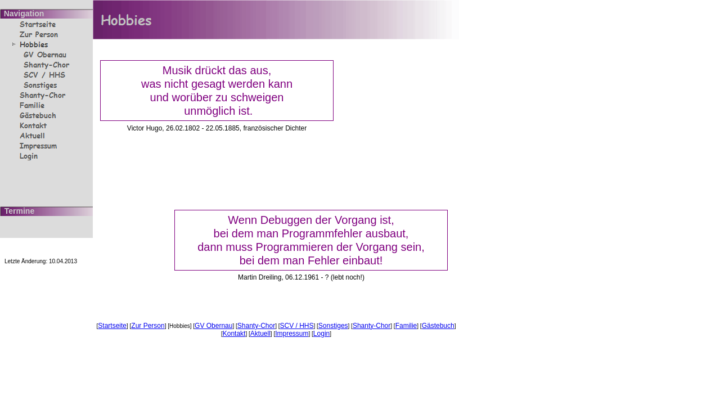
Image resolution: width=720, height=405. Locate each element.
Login (321, 334)
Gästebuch (438, 326)
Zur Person (147, 326)
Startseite (112, 326)
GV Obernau (213, 326)
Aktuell (260, 334)
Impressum (291, 334)
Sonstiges (333, 326)
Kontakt (234, 334)
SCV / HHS (297, 326)
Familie (406, 326)
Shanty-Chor (256, 326)
